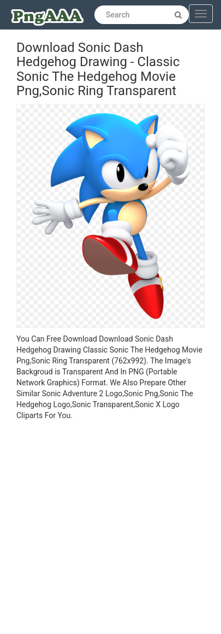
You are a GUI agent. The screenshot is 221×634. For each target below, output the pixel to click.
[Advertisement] (102, 528)
